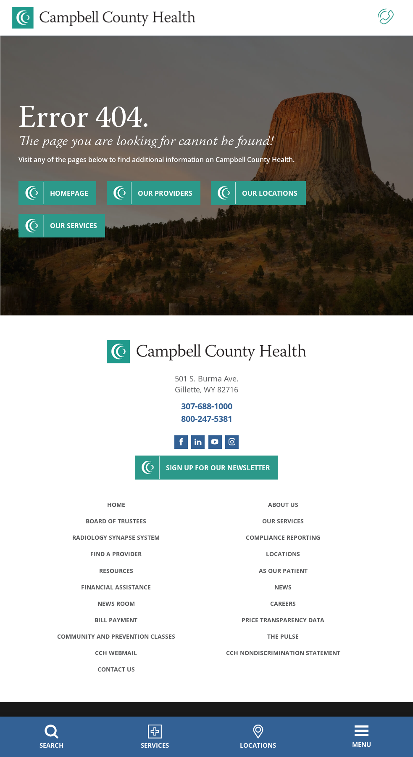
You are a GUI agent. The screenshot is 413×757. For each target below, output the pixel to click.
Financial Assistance (116, 587)
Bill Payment (116, 620)
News (283, 587)
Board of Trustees (116, 521)
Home (116, 505)
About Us (283, 505)
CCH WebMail (116, 653)
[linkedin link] (198, 442)
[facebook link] (181, 442)
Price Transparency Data (283, 620)
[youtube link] (215, 442)
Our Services (73, 225)
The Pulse (283, 636)
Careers (283, 604)
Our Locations (269, 193)
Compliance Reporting (283, 537)
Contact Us (116, 669)
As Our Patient (283, 571)
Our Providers (165, 193)
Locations (283, 554)
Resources (116, 571)
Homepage (69, 193)
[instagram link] (232, 442)
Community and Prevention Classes (116, 636)
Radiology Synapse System (116, 537)
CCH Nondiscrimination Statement (283, 653)
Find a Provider (116, 554)
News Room (116, 604)
